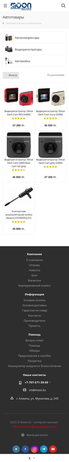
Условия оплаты (34, 300)
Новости (34, 270)
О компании (34, 260)
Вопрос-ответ (35, 340)
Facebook (25, 449)
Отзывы (34, 265)
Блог (34, 275)
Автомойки (22, 61)
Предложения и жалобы (34, 355)
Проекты (34, 325)
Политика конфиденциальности (35, 426)
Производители (34, 320)
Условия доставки (34, 305)
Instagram (34, 449)
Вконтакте (16, 449)
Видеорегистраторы (28, 49)
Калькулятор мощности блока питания (34, 366)
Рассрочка (34, 361)
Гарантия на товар (34, 310)
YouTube (53, 449)
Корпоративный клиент (34, 285)
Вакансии (34, 280)
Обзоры (34, 350)
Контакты (34, 315)
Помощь (34, 345)
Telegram (43, 449)
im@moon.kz (37, 390)
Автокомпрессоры (27, 37)
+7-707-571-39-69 (36, 382)
